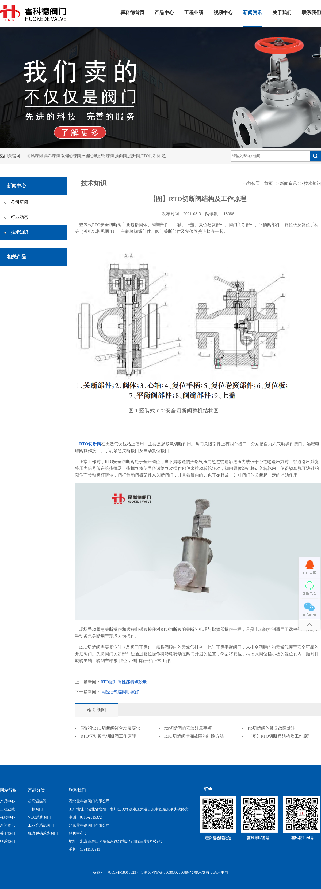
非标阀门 (35, 810)
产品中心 (164, 13)
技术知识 (312, 183)
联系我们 (311, 13)
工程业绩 (193, 13)
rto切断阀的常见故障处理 (272, 728)
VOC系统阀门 (39, 818)
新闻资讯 (252, 13)
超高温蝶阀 (37, 801)
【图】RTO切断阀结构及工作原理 (280, 736)
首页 (268, 183)
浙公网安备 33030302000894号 (169, 873)
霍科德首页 (132, 13)
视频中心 (223, 13)
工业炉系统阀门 (41, 826)
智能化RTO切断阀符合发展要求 (110, 728)
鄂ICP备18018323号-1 (125, 873)
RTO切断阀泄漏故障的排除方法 (194, 736)
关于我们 (282, 13)
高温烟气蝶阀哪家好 (120, 692)
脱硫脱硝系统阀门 (43, 834)
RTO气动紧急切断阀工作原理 (108, 736)
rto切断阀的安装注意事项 (188, 728)
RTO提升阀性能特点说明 (124, 682)
